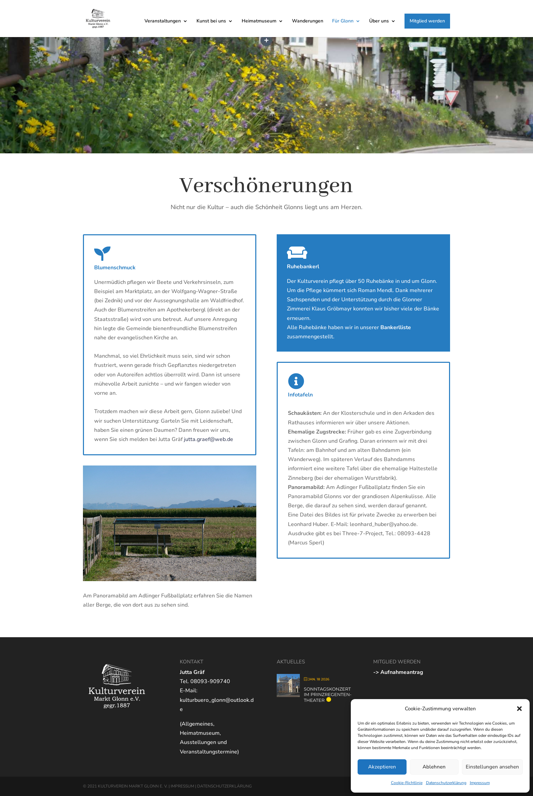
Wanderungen (307, 21)
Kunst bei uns (211, 21)
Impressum (480, 782)
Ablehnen (434, 766)
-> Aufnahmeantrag (398, 672)
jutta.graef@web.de (208, 439)
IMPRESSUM (182, 786)
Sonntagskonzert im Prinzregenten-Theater (327, 694)
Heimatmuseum (259, 21)
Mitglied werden (427, 21)
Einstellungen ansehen (492, 766)
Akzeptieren (382, 766)
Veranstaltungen (162, 21)
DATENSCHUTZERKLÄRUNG (224, 786)
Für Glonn (343, 21)
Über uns (379, 21)
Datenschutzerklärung (446, 782)
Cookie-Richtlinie (407, 782)
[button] (519, 708)
